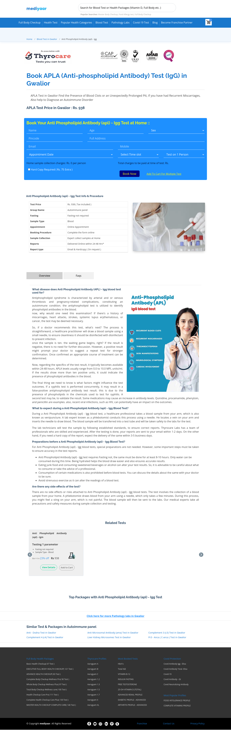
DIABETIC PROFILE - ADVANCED (132, 700)
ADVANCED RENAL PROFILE (130, 695)
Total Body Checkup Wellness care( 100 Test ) (46, 690)
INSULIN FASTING (126, 680)
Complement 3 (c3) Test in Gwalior (166, 632)
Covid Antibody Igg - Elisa (175, 664)
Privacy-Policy (197, 723)
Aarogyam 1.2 (93, 680)
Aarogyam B (92, 669)
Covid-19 (167, 674)
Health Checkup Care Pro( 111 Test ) (42, 695)
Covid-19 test (141, 22)
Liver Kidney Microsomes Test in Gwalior (109, 637)
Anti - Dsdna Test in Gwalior (41, 632)
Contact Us (168, 723)
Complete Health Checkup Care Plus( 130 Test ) (47, 700)
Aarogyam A (92, 664)
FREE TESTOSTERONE (127, 685)
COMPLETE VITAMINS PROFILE (177, 706)
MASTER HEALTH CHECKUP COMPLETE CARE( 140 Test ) (51, 705)
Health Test (51, 22)
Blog (155, 22)
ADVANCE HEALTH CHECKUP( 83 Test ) (43, 674)
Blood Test (101, 22)
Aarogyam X (92, 700)
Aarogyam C (92, 674)
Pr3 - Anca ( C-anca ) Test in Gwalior (167, 637)
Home (29, 39)
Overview (44, 276)
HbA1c (121, 664)
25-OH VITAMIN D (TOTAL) (129, 690)
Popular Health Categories (76, 22)
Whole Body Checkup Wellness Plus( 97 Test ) (46, 685)
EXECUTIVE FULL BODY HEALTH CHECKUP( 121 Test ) (49, 669)
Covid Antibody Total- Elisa (175, 669)
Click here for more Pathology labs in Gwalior (115, 616)
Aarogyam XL (93, 705)
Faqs (78, 276)
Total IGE (122, 669)
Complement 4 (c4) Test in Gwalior (44, 637)
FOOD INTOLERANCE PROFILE (177, 701)
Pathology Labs (120, 22)
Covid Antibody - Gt (172, 680)
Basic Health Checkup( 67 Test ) (40, 664)
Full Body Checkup (30, 22)
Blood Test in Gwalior (47, 39)
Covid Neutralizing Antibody (176, 685)
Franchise (142, 723)
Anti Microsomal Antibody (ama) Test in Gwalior (112, 632)
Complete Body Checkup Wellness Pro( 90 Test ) (47, 680)
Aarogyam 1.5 (93, 690)
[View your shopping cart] (208, 22)
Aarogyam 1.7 (93, 695)
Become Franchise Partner (177, 22)
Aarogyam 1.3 (93, 685)
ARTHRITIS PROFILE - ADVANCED (132, 705)
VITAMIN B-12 (124, 674)
